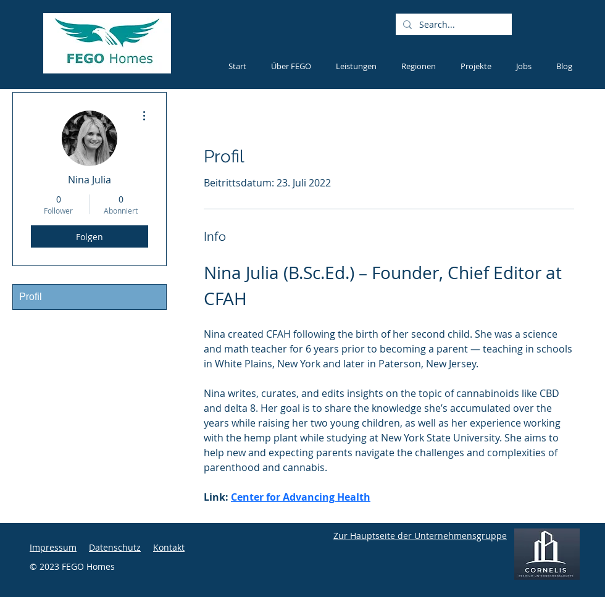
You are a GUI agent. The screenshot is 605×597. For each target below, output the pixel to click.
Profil (30, 296)
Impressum (53, 547)
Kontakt (169, 547)
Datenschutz (115, 547)
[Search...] (452, 25)
